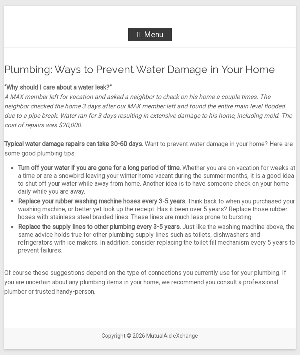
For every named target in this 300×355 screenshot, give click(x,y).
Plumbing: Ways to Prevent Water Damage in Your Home (139, 69)
